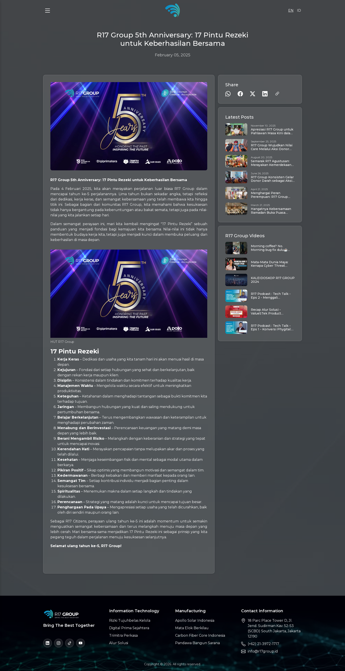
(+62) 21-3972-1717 (263, 644)
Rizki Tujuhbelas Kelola (129, 620)
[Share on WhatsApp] (228, 93)
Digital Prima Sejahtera (129, 628)
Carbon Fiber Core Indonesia (200, 635)
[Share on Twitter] (252, 93)
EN (291, 10)
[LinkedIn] (47, 643)
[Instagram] (58, 643)
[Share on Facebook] (240, 93)
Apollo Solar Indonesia (194, 620)
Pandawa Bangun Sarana (197, 643)
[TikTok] (69, 643)
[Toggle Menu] (47, 10)
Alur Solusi (118, 643)
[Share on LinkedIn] (265, 93)
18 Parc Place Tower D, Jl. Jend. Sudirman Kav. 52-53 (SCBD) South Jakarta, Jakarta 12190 (274, 628)
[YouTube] (80, 643)
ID (299, 10)
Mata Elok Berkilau (192, 628)
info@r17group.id (263, 651)
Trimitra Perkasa (123, 635)
